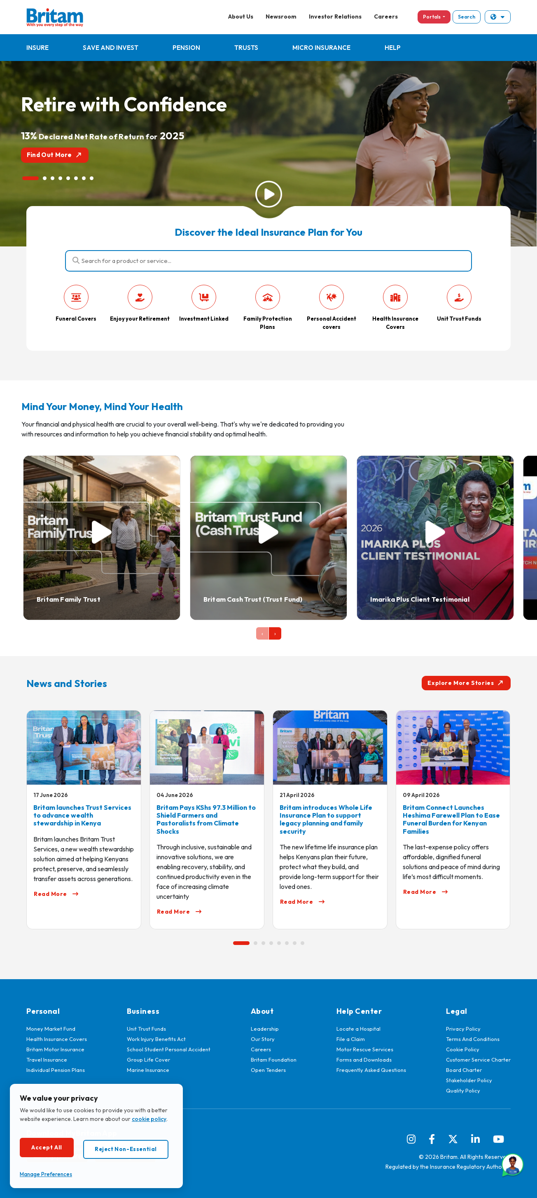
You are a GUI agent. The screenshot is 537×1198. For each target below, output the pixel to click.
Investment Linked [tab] (204, 303)
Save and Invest (110, 48)
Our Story (263, 1039)
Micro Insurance (321, 48)
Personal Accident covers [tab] (331, 307)
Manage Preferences (46, 1174)
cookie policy (149, 1119)
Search (466, 17)
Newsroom (281, 16)
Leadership (265, 1028)
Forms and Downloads (364, 1059)
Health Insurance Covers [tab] (395, 307)
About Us (240, 16)
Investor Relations (335, 16)
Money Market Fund (50, 1028)
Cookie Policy (462, 1049)
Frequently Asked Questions (371, 1070)
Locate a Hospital (358, 1028)
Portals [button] (432, 17)
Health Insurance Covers (56, 1039)
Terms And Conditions (473, 1039)
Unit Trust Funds (146, 1028)
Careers (386, 16)
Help (393, 48)
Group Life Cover (148, 1059)
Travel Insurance (46, 1059)
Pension (186, 48)
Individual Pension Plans (55, 1070)
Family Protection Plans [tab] (267, 307)
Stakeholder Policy (469, 1080)
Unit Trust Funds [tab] (459, 303)
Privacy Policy (463, 1028)
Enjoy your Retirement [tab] (140, 303)
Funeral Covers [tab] (76, 303)
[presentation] (262, 633)
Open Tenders (268, 1070)
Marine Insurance (148, 1070)
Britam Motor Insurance (55, 1049)
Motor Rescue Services (364, 1049)
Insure (37, 48)
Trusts (246, 48)
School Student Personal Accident (168, 1049)
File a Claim (350, 1039)
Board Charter (464, 1070)
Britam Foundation (274, 1059)
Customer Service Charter (478, 1059)
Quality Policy (463, 1090)
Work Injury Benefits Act (156, 1039)
